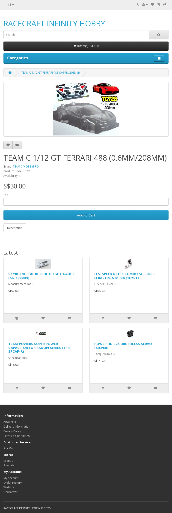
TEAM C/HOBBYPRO (26, 166)
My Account (10, 478)
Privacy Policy (12, 431)
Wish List (9, 487)
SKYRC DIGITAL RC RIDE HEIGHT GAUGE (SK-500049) (41, 275)
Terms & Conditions (16, 436)
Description (14, 228)
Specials (8, 465)
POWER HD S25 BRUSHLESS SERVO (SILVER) (123, 345)
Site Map (9, 448)
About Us (9, 422)
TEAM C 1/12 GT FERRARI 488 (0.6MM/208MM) (50, 73)
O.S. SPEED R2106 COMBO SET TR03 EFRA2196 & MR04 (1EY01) (124, 275)
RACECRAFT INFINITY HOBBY (54, 23)
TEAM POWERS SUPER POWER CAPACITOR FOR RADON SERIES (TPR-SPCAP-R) (39, 347)
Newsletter (10, 492)
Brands (8, 461)
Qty (5, 194)
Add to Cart (86, 215)
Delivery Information (16, 427)
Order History (12, 483)
